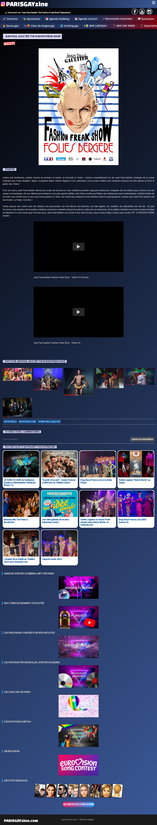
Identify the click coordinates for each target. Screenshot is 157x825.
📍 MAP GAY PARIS (124, 25)
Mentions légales (87, 819)
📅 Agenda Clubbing (57, 19)
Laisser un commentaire (142, 439)
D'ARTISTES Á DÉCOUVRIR (78, 804)
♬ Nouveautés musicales (117, 18)
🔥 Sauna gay (10, 25)
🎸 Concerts (10, 19)
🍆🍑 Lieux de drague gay (39, 25)
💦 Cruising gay (69, 25)
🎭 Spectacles (31, 19)
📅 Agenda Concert (86, 19)
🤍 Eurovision (146, 19)
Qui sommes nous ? (70, 819)
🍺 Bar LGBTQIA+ (96, 25)
